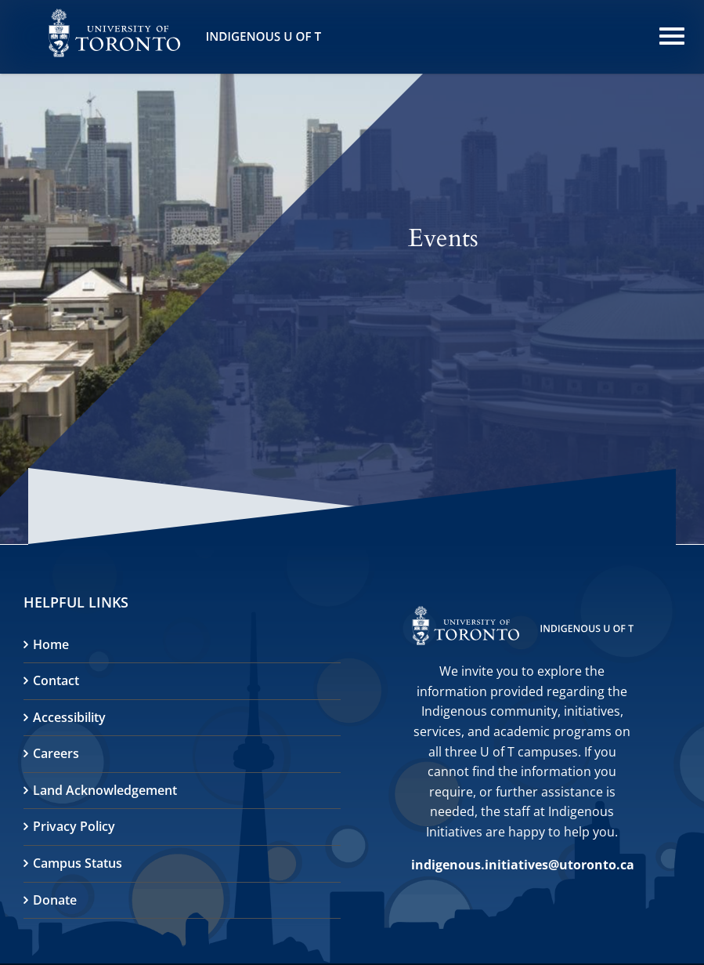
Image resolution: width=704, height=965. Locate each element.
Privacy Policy (74, 826)
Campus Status (77, 863)
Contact (56, 680)
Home (51, 644)
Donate (55, 900)
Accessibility (69, 717)
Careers (56, 753)
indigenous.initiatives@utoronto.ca (522, 864)
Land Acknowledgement (105, 790)
